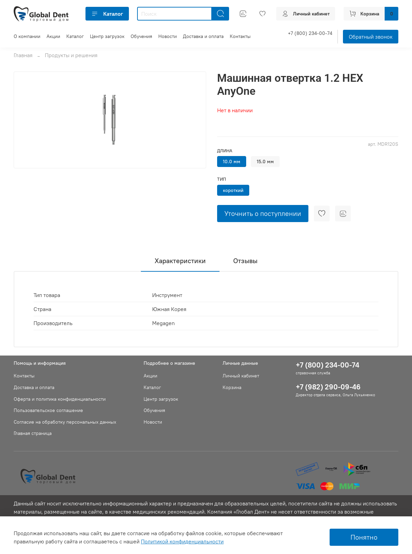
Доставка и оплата (203, 36)
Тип (221, 179)
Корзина (232, 387)
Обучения (141, 36)
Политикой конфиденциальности (182, 541)
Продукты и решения (71, 55)
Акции (53, 36)
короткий (233, 190)
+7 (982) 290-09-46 (328, 386)
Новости (167, 36)
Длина (224, 150)
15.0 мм (265, 161)
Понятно (363, 537)
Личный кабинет (241, 376)
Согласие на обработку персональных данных (65, 422)
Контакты (240, 36)
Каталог (107, 13)
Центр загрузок (107, 36)
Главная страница (33, 433)
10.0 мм (231, 161)
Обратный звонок (371, 36)
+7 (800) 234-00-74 (310, 33)
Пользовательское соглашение (48, 410)
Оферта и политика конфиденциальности (60, 399)
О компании (27, 36)
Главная (23, 55)
